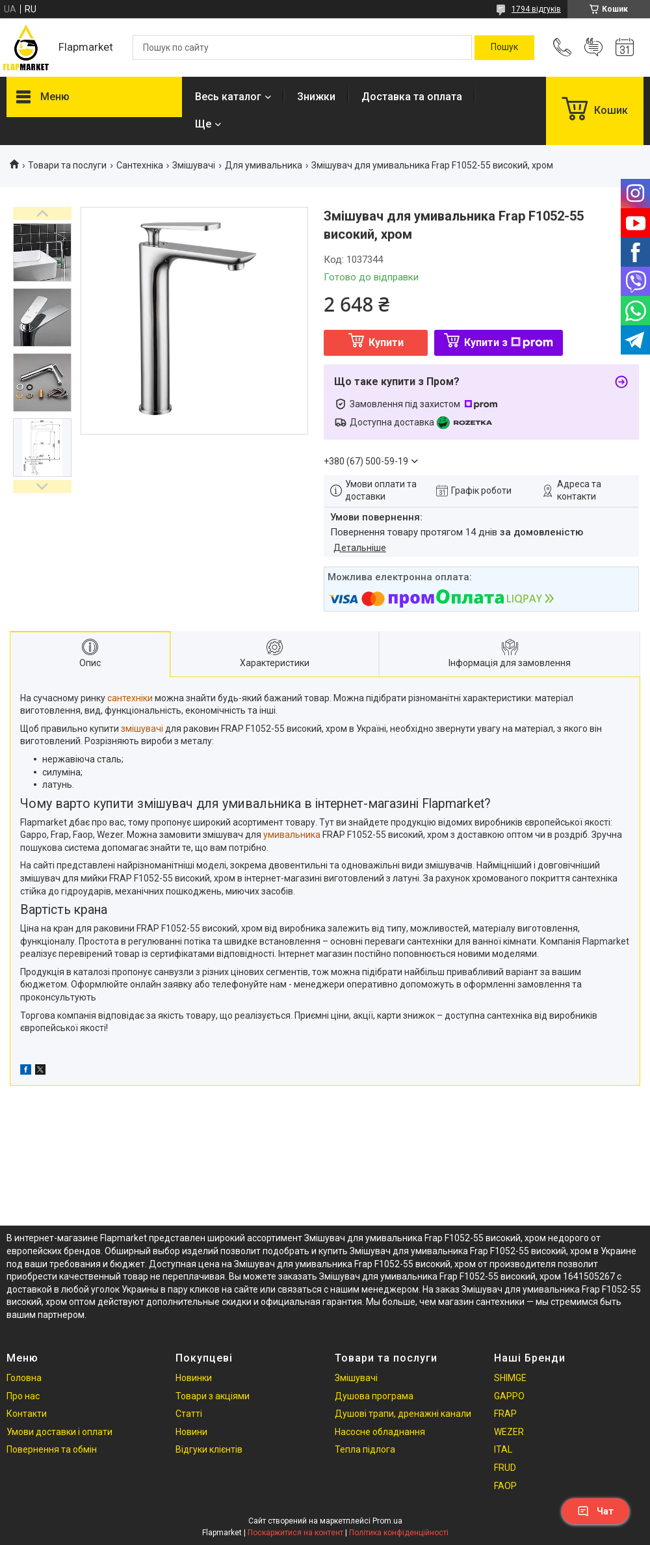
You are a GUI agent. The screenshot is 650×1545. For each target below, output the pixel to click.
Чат (595, 1511)
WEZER (509, 1432)
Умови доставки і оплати (59, 1432)
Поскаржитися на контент (295, 1532)
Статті (189, 1413)
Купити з (508, 342)
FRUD (505, 1467)
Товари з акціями (213, 1396)
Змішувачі (193, 165)
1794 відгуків (536, 9)
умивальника (291, 834)
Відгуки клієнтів (209, 1449)
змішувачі (142, 728)
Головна (24, 1378)
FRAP (505, 1413)
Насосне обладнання (380, 1432)
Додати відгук (593, 47)
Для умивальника (263, 165)
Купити (386, 342)
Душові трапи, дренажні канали (403, 1413)
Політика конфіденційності (398, 1532)
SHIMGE (510, 1378)
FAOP (505, 1486)
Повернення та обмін (51, 1449)
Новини (191, 1432)
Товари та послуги (67, 165)
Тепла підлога (365, 1449)
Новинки (194, 1378)
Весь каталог (228, 96)
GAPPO (509, 1396)
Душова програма (374, 1396)
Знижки (316, 96)
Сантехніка (139, 165)
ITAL (503, 1449)
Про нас (23, 1396)
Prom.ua (387, 1520)
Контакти (26, 1413)
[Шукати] (504, 47)
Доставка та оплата (411, 96)
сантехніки (130, 698)
